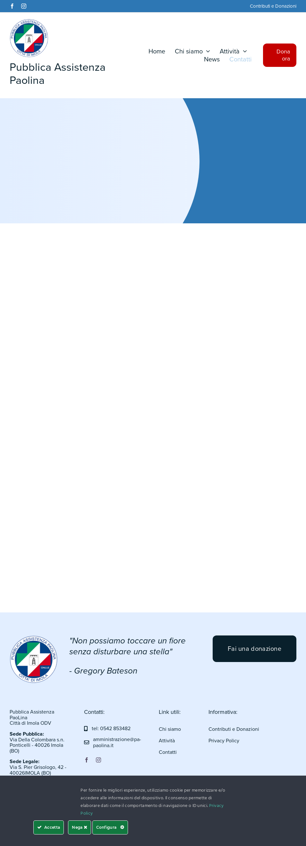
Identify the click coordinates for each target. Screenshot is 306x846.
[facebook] (12, 6)
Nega (79, 827)
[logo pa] (34, 638)
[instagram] (23, 6)
